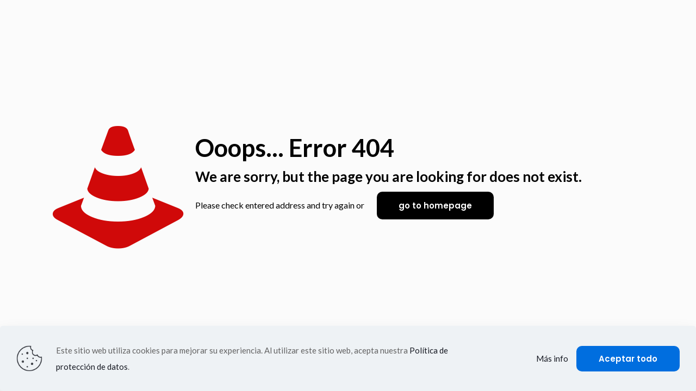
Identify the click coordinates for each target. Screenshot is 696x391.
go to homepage (435, 205)
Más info (552, 358)
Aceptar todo (628, 358)
